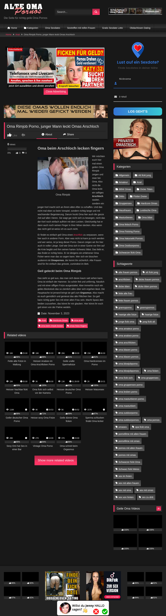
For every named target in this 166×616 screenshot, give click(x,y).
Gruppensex (125, 203)
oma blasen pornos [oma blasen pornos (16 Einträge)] (128, 356)
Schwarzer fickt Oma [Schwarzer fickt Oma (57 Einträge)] (129, 462)
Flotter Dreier (140, 196)
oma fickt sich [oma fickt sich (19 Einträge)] (126, 377)
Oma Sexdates (52, 28)
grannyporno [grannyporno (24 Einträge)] (125, 307)
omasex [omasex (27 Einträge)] (123, 427)
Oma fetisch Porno (128, 224)
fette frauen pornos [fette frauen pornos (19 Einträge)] (128, 300)
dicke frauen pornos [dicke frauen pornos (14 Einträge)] (149, 279)
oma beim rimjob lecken (51, 326)
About (47, 134)
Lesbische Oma (148, 210)
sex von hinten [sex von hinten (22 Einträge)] (126, 497)
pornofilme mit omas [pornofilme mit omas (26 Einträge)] (129, 441)
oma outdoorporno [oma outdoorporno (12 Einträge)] (128, 413)
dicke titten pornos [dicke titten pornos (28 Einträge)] (147, 286)
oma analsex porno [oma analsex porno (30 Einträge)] (128, 335)
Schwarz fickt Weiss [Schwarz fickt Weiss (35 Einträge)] (129, 469)
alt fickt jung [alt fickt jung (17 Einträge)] (152, 272)
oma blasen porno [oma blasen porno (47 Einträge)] (128, 349)
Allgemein (124, 175)
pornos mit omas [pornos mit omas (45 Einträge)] (127, 455)
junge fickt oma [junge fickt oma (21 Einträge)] (126, 321)
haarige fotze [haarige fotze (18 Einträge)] (151, 314)
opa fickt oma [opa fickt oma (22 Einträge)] (142, 427)
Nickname (125, 78)
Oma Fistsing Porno (129, 231)
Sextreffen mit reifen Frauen (81, 28)
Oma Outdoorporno (129, 245)
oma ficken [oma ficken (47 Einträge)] (153, 371)
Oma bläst (147, 217)
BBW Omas (125, 189)
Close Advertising (56, 91)
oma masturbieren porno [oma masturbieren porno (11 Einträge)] (131, 399)
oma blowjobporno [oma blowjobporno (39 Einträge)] (128, 363)
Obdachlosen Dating (140, 28)
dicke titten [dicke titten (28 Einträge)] (124, 286)
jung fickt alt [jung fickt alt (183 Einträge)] (149, 321)
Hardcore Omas (58, 320)
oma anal (77, 320)
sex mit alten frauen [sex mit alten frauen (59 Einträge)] (129, 483)
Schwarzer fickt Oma (130, 252)
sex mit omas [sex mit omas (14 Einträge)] (146, 490)
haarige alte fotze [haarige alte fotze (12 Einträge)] (127, 314)
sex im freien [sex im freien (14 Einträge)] (125, 476)
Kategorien (32, 28)
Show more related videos (56, 460)
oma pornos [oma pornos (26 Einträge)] (153, 420)
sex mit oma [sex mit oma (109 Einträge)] (125, 490)
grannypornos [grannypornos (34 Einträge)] (147, 307)
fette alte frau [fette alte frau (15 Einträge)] (125, 293)
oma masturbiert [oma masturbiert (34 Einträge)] (127, 406)
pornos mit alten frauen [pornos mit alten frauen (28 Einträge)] (130, 448)
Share (68, 134)
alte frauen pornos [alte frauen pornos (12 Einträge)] (128, 272)
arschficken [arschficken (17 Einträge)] (124, 279)
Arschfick (78, 235)
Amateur (123, 182)
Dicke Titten (146, 189)
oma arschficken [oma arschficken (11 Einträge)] (127, 342)
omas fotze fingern (77, 326)
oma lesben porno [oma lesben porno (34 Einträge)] (128, 391)
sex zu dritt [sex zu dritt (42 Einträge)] (147, 497)
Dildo (121, 196)
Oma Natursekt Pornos (131, 238)
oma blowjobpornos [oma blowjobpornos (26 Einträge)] (129, 371)
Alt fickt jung (144, 175)
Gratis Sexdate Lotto (112, 28)
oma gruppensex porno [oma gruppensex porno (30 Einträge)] (130, 384)
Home (14, 28)
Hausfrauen (125, 210)
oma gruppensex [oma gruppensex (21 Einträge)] (149, 377)
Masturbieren (126, 217)
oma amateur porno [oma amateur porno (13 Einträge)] (129, 328)
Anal (18, 34)
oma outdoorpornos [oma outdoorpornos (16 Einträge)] (129, 420)
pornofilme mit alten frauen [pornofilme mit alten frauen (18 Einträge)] (132, 434)
